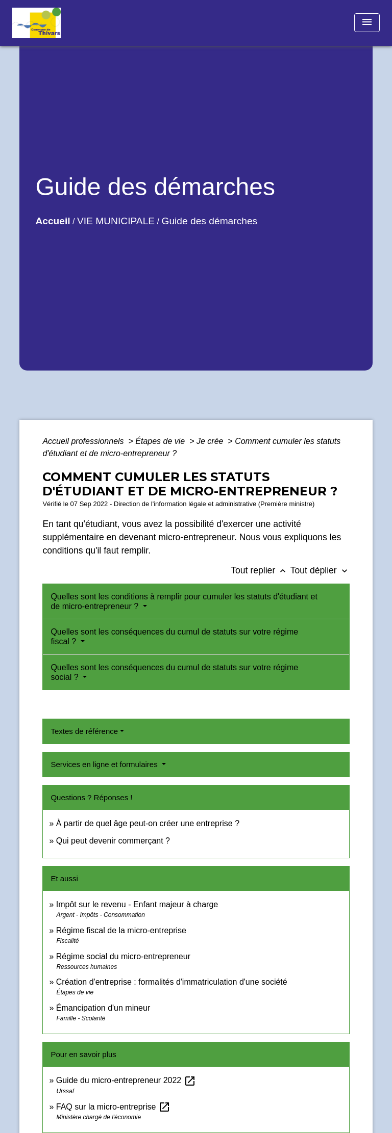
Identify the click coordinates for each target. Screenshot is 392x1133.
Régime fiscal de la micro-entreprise (121, 930)
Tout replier (260, 570)
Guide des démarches (209, 221)
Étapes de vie (161, 441)
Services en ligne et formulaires (105, 764)
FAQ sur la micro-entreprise (113, 1106)
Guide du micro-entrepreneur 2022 (126, 1080)
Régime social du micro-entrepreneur (123, 956)
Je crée (211, 441)
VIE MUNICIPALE (116, 221)
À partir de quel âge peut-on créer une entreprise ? (147, 823)
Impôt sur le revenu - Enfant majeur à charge (137, 904)
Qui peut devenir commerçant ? (113, 840)
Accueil (52, 221)
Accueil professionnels (84, 441)
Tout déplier (320, 570)
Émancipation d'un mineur (103, 1008)
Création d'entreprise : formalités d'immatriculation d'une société (171, 982)
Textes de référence (84, 731)
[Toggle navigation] (367, 22)
